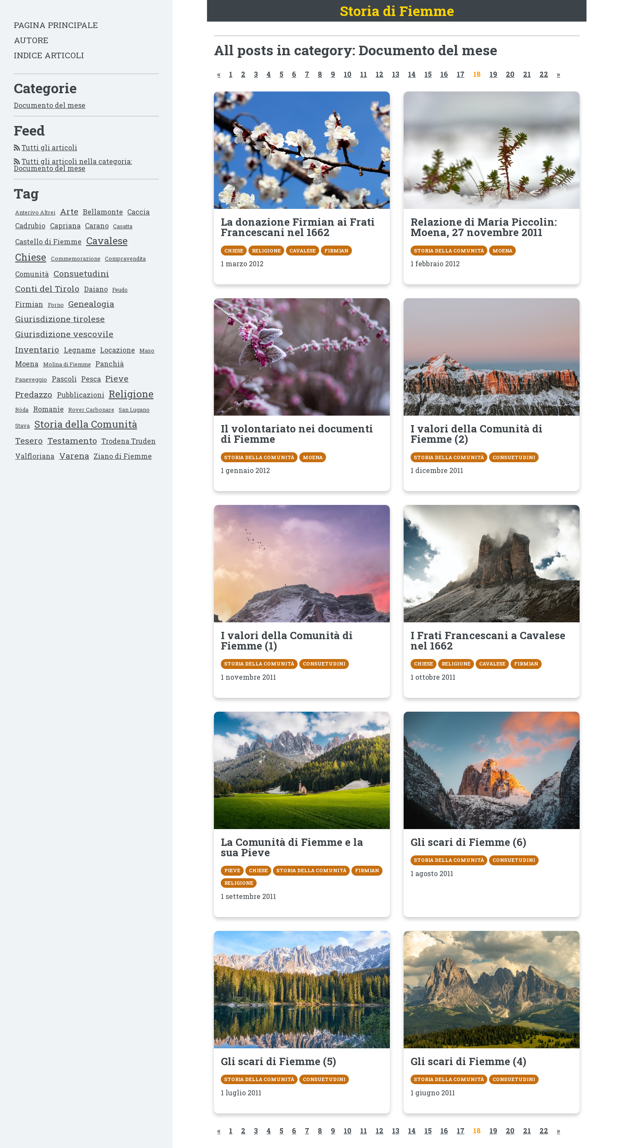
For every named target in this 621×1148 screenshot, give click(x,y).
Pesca (91, 378)
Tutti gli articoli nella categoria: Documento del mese (73, 165)
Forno (56, 304)
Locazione (117, 349)
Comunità (32, 273)
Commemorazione (75, 258)
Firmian (29, 304)
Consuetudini (81, 273)
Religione (131, 394)
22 (543, 74)
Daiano (96, 288)
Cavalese (107, 240)
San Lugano (134, 409)
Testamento (72, 440)
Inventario (37, 349)
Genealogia (91, 303)
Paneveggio (31, 379)
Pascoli (64, 378)
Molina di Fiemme (67, 364)
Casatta (122, 226)
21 (527, 74)
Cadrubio (30, 225)
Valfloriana (34, 455)
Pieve (117, 378)
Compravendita (125, 258)
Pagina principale (56, 24)
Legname (80, 349)
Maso (146, 350)
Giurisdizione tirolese (60, 318)
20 (510, 74)
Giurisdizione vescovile (64, 333)
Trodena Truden (128, 440)
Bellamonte (103, 211)
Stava (22, 425)
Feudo (120, 289)
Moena (26, 363)
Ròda (21, 409)
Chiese (30, 257)
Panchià (109, 363)
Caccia (138, 211)
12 (379, 74)
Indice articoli (49, 55)
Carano (97, 225)
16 (444, 74)
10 (347, 74)
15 (428, 74)
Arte (69, 211)
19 (493, 74)
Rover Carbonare (91, 409)
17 (460, 74)
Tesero (29, 440)
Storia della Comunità (85, 424)
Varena (74, 455)
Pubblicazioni (80, 394)
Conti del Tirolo (47, 288)
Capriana (65, 225)
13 (395, 74)
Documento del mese (49, 105)
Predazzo (33, 394)
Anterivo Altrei (35, 212)
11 (363, 74)
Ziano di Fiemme (123, 455)
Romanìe (48, 408)
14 (412, 74)
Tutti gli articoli (49, 147)
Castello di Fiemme (48, 241)
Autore (31, 40)
